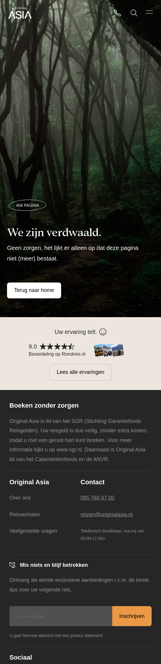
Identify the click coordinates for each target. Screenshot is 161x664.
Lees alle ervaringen (80, 372)
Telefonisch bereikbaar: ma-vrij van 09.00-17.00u (112, 535)
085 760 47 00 (97, 498)
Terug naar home (34, 290)
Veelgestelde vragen (33, 531)
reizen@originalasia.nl (106, 514)
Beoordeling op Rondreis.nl (57, 354)
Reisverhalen (24, 514)
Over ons (20, 498)
